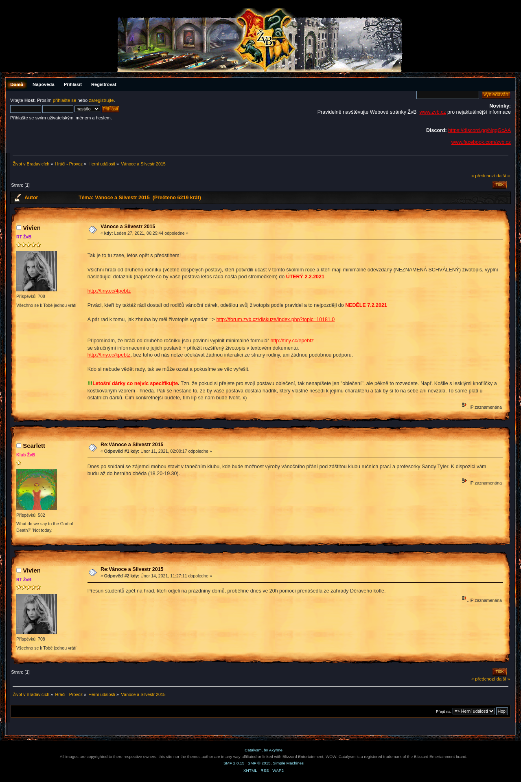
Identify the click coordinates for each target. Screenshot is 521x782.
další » (503, 175)
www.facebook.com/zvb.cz (481, 142)
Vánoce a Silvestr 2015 (128, 226)
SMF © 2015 (259, 763)
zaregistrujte (101, 100)
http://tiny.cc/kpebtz (109, 355)
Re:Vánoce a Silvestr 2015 (132, 444)
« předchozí (483, 175)
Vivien (32, 227)
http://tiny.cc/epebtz (292, 341)
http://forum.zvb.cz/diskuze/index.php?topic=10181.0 (275, 319)
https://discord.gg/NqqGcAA (479, 130)
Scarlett (34, 445)
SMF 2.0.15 (234, 763)
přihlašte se (64, 100)
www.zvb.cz (432, 112)
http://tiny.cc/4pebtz (109, 291)
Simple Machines (288, 763)
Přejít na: (443, 711)
